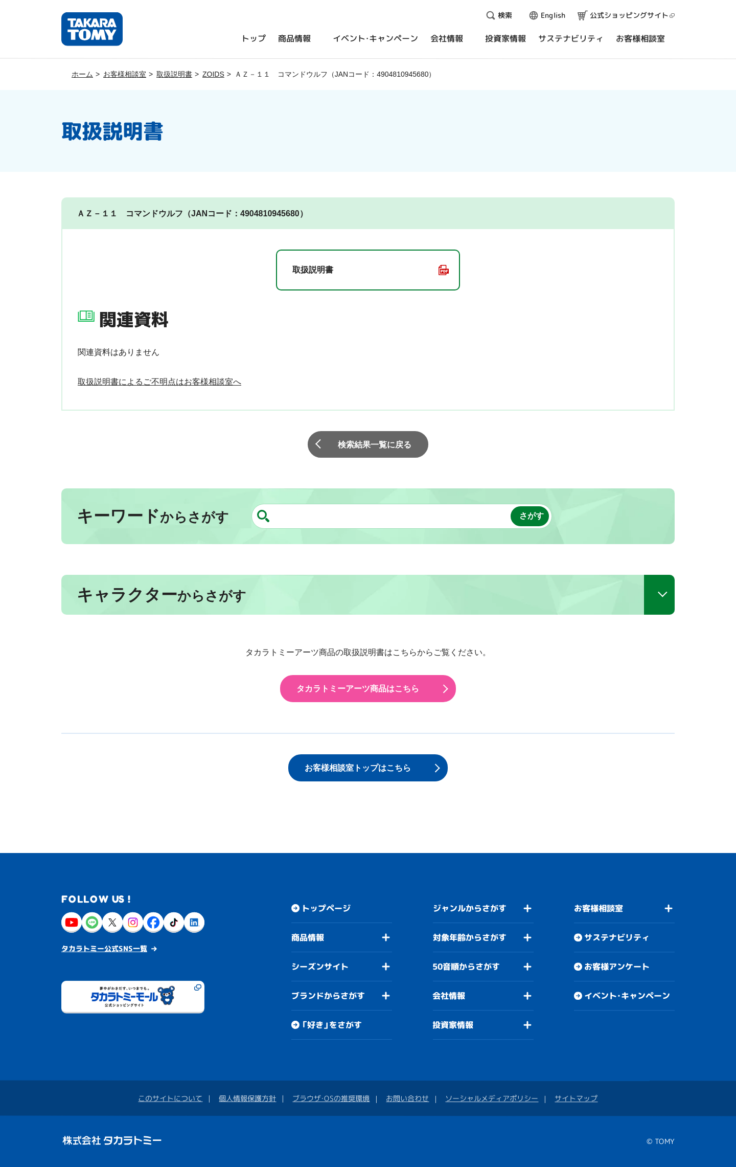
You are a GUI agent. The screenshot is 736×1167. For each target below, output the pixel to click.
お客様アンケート (617, 966)
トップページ (326, 908)
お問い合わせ (407, 1098)
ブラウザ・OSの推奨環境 (331, 1098)
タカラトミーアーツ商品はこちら (357, 688)
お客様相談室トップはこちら (358, 768)
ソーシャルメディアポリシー (491, 1098)
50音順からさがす (466, 966)
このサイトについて (170, 1098)
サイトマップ (576, 1098)
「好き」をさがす (332, 1024)
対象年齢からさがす (470, 937)
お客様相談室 (124, 74)
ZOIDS (213, 74)
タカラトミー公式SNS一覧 (104, 948)
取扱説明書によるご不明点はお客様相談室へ (159, 381)
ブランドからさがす (328, 995)
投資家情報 (452, 1024)
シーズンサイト (320, 966)
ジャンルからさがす (470, 908)
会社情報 (448, 995)
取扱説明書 (174, 74)
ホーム (82, 74)
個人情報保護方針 (247, 1098)
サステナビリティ (617, 937)
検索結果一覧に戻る (374, 444)
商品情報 (307, 937)
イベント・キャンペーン (627, 995)
